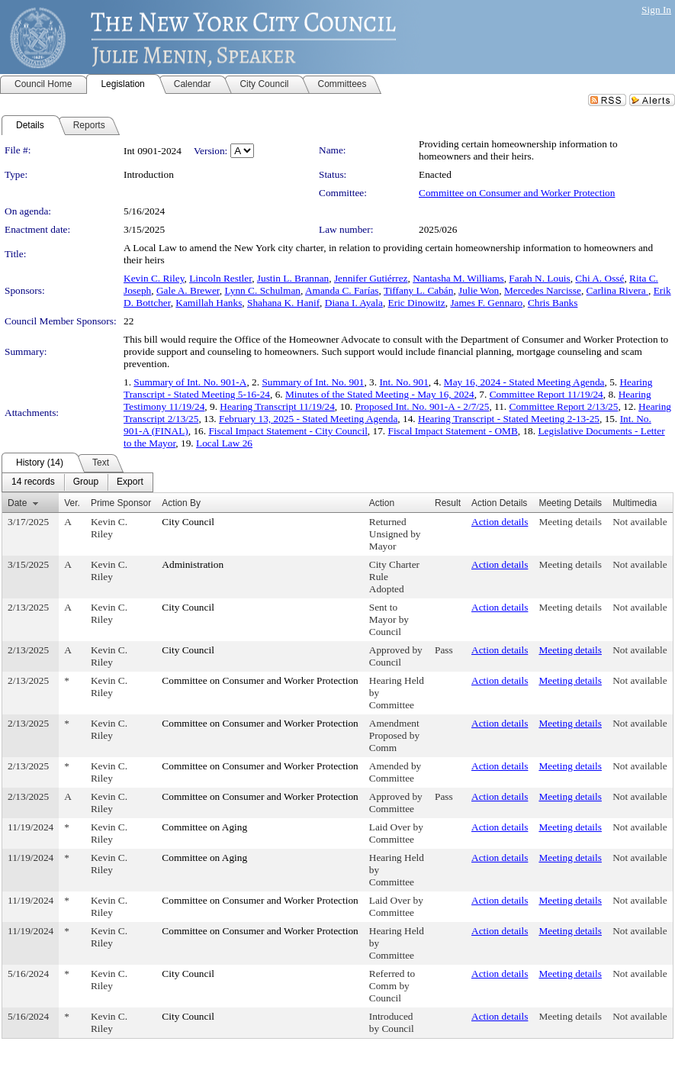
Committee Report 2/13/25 (564, 406)
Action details (499, 521)
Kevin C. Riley (154, 278)
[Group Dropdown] (86, 482)
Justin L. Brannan (293, 278)
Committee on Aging (204, 827)
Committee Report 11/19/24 (546, 394)
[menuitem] (33, 482)
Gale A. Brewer (188, 290)
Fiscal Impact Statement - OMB (453, 431)
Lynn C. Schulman (262, 290)
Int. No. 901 (403, 382)
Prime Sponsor (121, 503)
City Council (188, 521)
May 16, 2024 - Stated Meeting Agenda (524, 382)
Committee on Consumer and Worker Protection (517, 192)
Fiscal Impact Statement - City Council (287, 431)
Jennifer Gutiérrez (371, 278)
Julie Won (478, 290)
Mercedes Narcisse (542, 290)
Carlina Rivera (617, 290)
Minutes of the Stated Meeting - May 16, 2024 (379, 394)
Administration (192, 564)
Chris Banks (553, 302)
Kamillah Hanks (208, 302)
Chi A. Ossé (599, 278)
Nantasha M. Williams (458, 278)
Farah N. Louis (539, 278)
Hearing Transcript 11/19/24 (277, 406)
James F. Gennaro (486, 302)
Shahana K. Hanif (283, 302)
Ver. (72, 503)
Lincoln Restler (220, 278)
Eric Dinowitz (416, 302)
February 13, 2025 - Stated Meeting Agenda (308, 418)
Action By (181, 503)
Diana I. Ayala (354, 302)
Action (381, 503)
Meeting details (570, 521)
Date (17, 503)
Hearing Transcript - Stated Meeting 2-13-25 (508, 418)
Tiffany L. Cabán (418, 290)
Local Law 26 (224, 443)
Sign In (656, 9)
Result (448, 503)
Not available (639, 521)
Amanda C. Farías (342, 290)
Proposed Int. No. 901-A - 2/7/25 (422, 406)
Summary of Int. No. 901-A (189, 382)
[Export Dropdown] (130, 482)
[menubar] (77, 482)
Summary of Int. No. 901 (313, 382)
